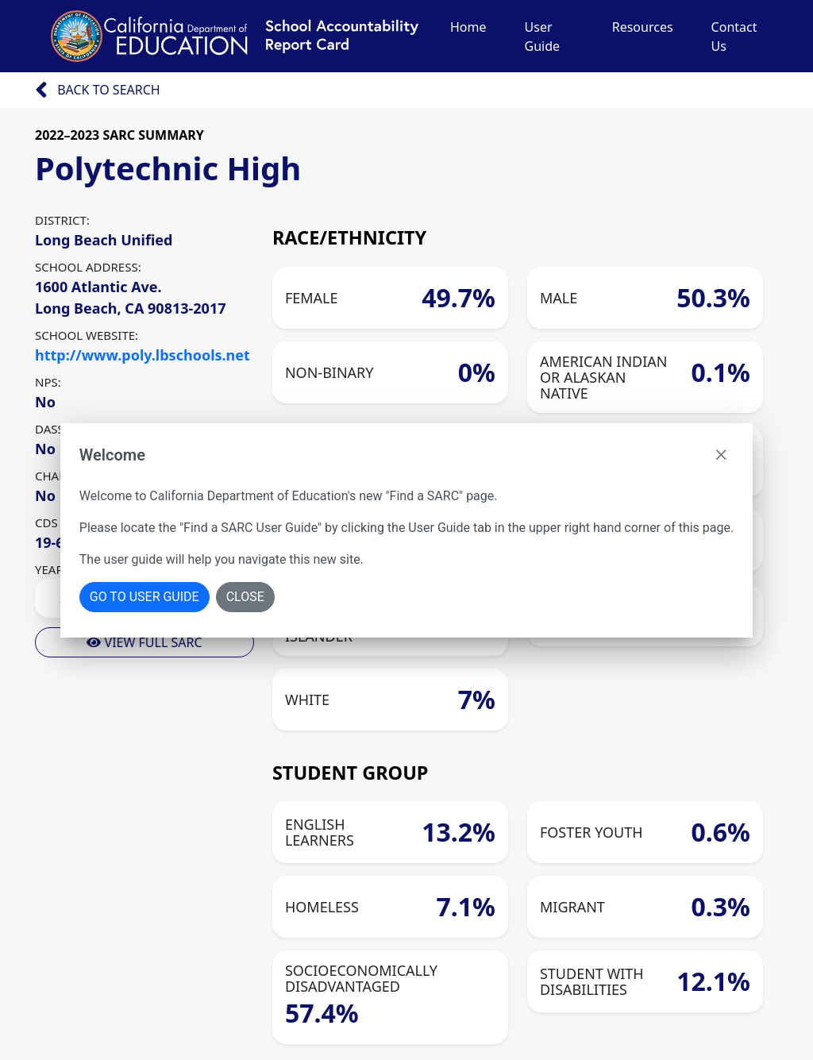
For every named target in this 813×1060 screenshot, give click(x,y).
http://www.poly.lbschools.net (142, 354)
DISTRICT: (62, 220)
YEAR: (51, 569)
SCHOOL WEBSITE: (86, 335)
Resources (642, 27)
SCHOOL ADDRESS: (88, 267)
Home (468, 27)
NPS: (48, 382)
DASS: (51, 429)
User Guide (543, 36)
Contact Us (734, 36)
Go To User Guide (144, 596)
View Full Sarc (144, 642)
